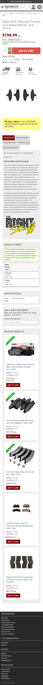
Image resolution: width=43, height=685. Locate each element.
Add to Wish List (10, 62)
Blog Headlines (6, 660)
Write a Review (27, 59)
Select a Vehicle (13, 121)
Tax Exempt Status (7, 625)
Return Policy (5, 620)
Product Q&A (23, 143)
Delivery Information (7, 629)
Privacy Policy (5, 632)
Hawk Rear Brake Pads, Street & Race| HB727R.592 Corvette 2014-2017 (20, 367)
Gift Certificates (6, 656)
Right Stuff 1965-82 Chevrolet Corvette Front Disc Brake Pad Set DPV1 (19, 579)
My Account (5, 669)
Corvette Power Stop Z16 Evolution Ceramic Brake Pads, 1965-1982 (19, 526)
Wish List (4, 674)
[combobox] (21, 322)
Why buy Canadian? (7, 627)
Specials (4, 658)
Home (4, 13)
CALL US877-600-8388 (32, 73)
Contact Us (27, 1)
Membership (5, 678)
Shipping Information (8, 622)
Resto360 (4, 618)
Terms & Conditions (7, 634)
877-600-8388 (16, 1)
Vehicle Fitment (22, 138)
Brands (3, 653)
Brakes (11, 13)
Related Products (11, 148)
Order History (5, 671)
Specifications (10, 143)
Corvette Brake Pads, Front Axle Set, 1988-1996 (20, 473)
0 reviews (16, 59)
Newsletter (4, 676)
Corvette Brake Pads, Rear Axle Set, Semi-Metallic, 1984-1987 (19, 421)
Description (9, 138)
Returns (3, 645)
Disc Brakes (20, 13)
